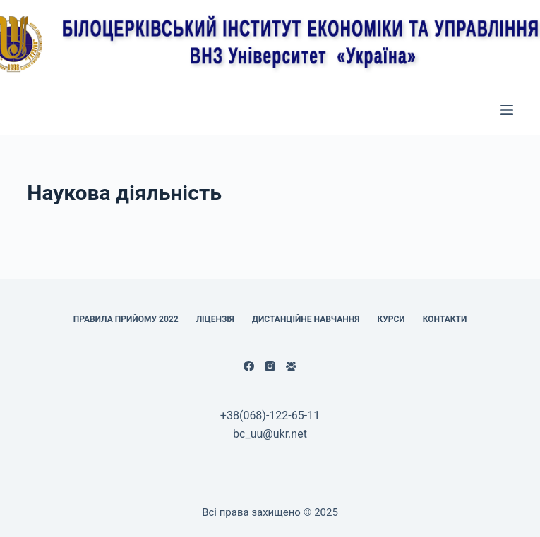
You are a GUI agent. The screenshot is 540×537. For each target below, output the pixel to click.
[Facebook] (249, 366)
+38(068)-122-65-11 (270, 415)
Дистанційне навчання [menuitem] (305, 319)
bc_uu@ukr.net (270, 433)
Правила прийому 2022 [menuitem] (126, 319)
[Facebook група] (291, 366)
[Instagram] (270, 366)
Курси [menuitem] (390, 319)
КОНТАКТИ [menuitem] (445, 319)
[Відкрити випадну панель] (506, 110)
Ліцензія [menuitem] (215, 319)
